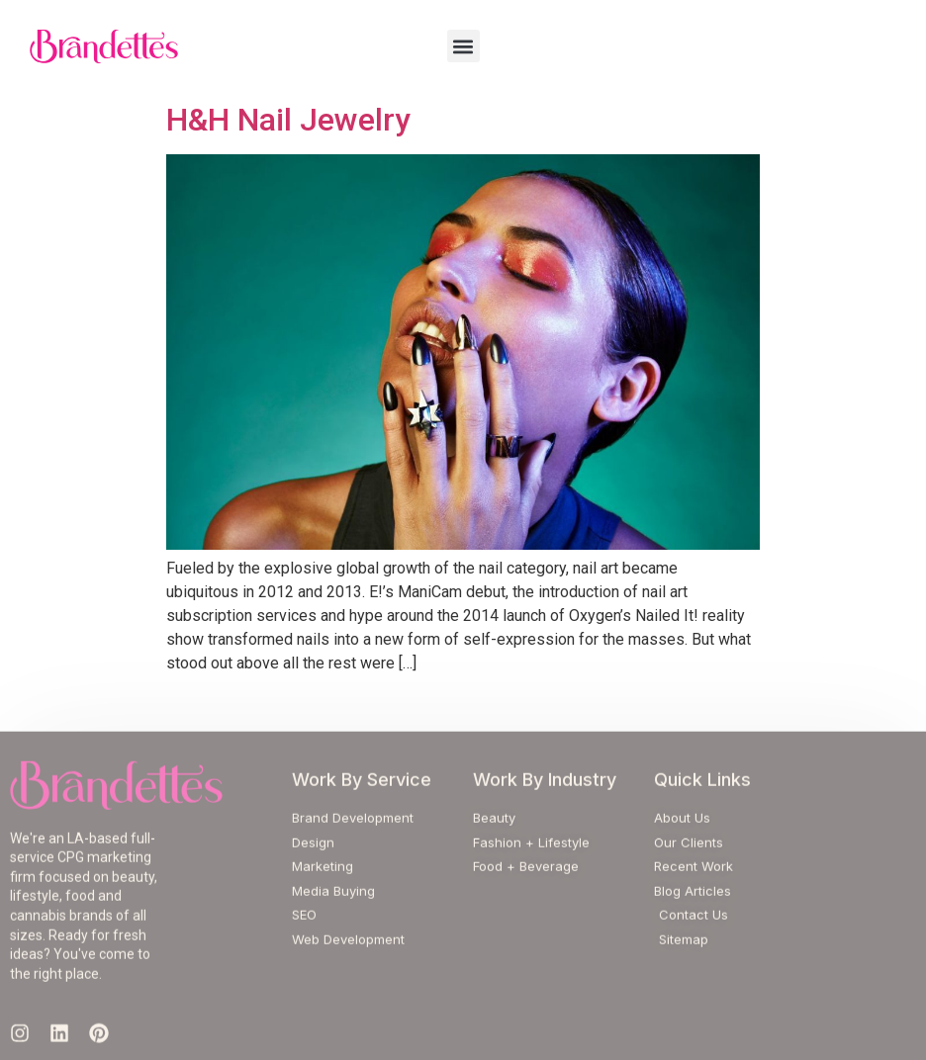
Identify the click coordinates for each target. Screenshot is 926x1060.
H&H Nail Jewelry (288, 119)
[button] (463, 46)
